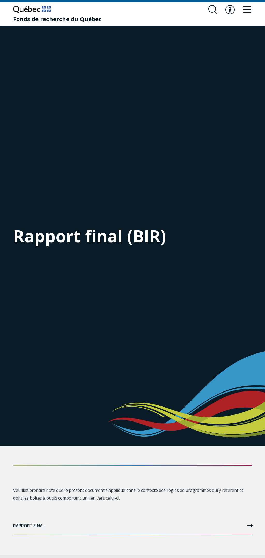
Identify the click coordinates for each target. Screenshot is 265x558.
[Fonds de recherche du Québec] (57, 19)
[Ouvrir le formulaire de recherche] (213, 9)
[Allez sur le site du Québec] (32, 9)
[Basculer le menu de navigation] (247, 9)
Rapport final (132, 526)
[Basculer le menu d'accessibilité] (230, 9)
